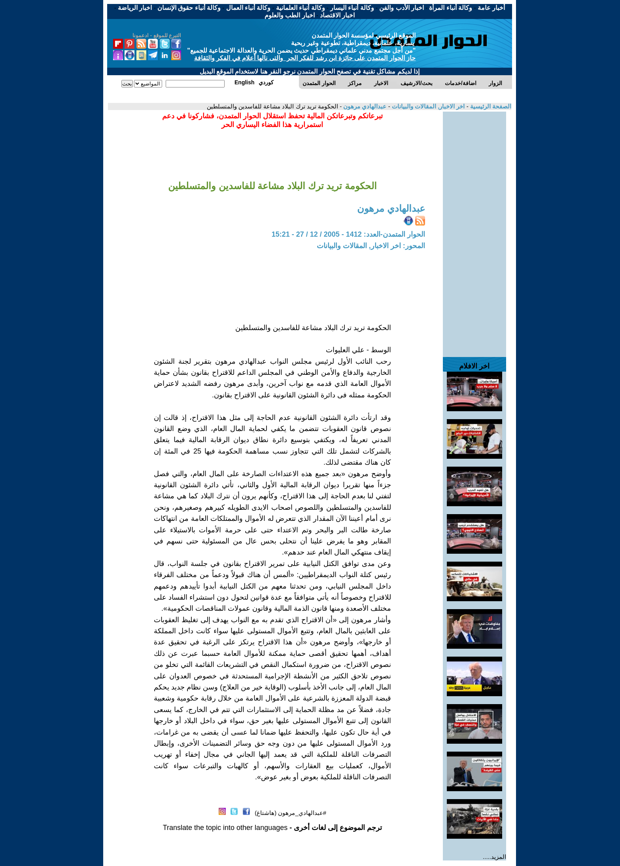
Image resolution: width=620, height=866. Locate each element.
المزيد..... (494, 856)
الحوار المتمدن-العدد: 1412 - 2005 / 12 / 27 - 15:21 (348, 234)
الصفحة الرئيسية (490, 106)
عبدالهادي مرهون (364, 106)
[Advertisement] (474, 230)
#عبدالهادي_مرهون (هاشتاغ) (290, 812)
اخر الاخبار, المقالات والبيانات (427, 106)
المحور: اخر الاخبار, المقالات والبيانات (371, 246)
